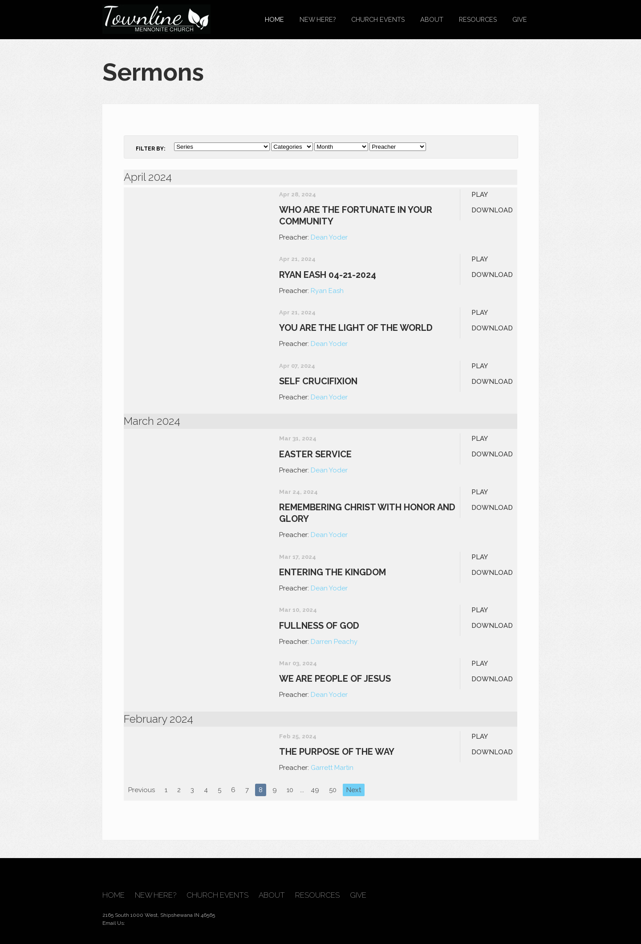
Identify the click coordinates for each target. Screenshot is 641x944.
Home (274, 19)
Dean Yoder (329, 237)
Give (519, 19)
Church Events (378, 19)
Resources (478, 19)
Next (353, 790)
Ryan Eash (327, 291)
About (431, 19)
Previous (141, 790)
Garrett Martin (332, 768)
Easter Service (315, 454)
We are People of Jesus (335, 678)
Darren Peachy (334, 642)
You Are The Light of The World (356, 327)
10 (290, 790)
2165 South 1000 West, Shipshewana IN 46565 (158, 915)
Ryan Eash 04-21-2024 (327, 274)
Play (479, 195)
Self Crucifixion (318, 381)
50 (333, 790)
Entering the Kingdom (332, 572)
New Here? (318, 19)
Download (492, 210)
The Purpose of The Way (336, 751)
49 (315, 790)
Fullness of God (319, 625)
